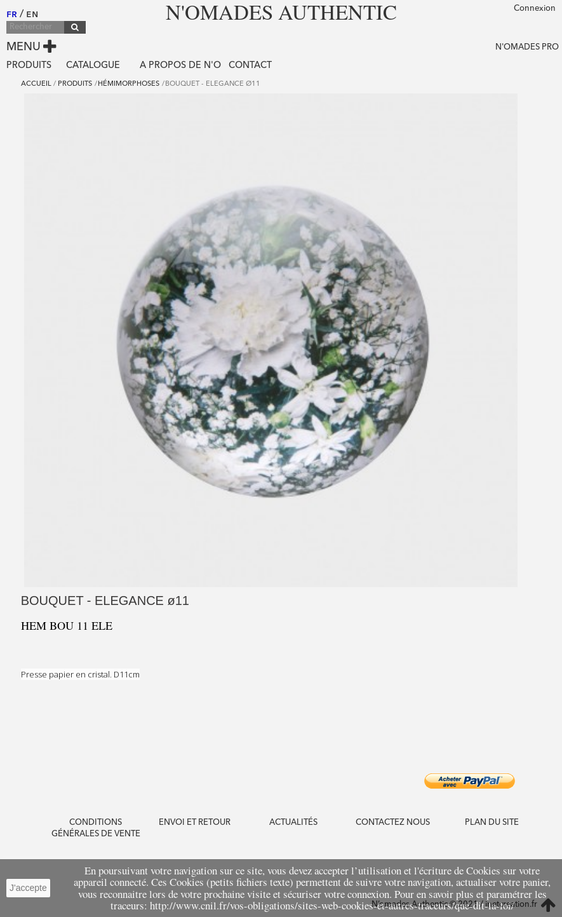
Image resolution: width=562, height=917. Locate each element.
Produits (28, 65)
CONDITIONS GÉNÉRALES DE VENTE (95, 828)
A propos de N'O (180, 65)
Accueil (36, 84)
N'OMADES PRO (527, 47)
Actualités (293, 823)
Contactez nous (393, 823)
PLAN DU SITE (492, 823)
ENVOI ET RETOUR (195, 823)
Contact (250, 65)
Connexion (535, 8)
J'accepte (28, 888)
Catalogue (93, 65)
